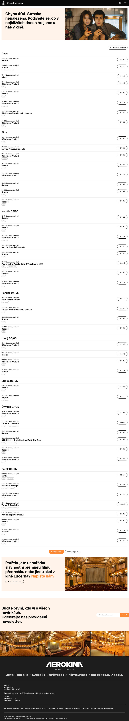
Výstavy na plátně (12, 419)
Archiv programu (72, 545)
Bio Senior (10, 63)
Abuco (12, 706)
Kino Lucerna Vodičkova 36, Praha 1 (12, 678)
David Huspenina (25, 706)
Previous (7, 633)
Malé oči (5, 481)
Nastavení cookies (61, 708)
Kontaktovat (14, 575)
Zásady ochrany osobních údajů (35, 708)
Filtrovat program (117, 41)
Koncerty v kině (12, 260)
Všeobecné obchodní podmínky (14, 708)
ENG (4, 63)
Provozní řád (50, 708)
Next (121, 633)
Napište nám (42, 569)
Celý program (56, 545)
